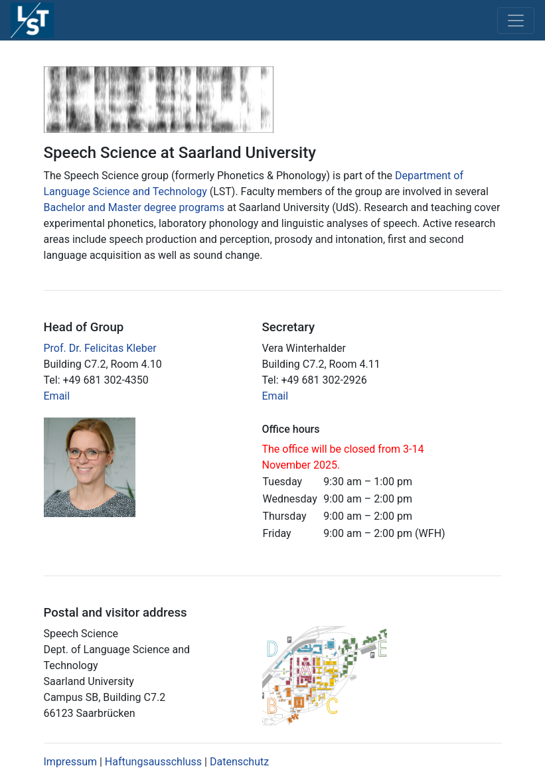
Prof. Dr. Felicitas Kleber (100, 348)
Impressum (71, 761)
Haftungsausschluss (153, 761)
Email (57, 396)
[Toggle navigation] (515, 20)
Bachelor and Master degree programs (134, 207)
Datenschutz (239, 761)
